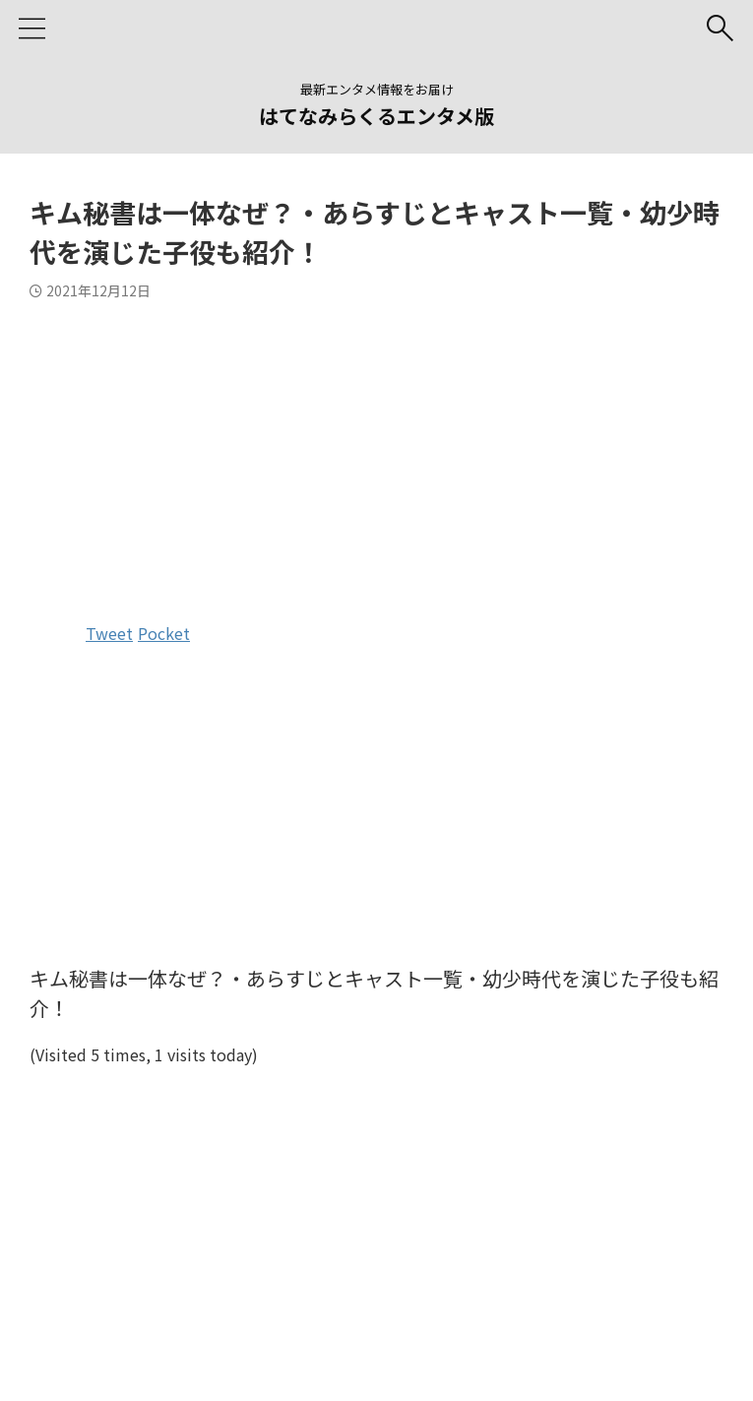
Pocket (164, 633)
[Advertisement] (376, 457)
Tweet (109, 633)
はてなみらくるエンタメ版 (376, 115)
